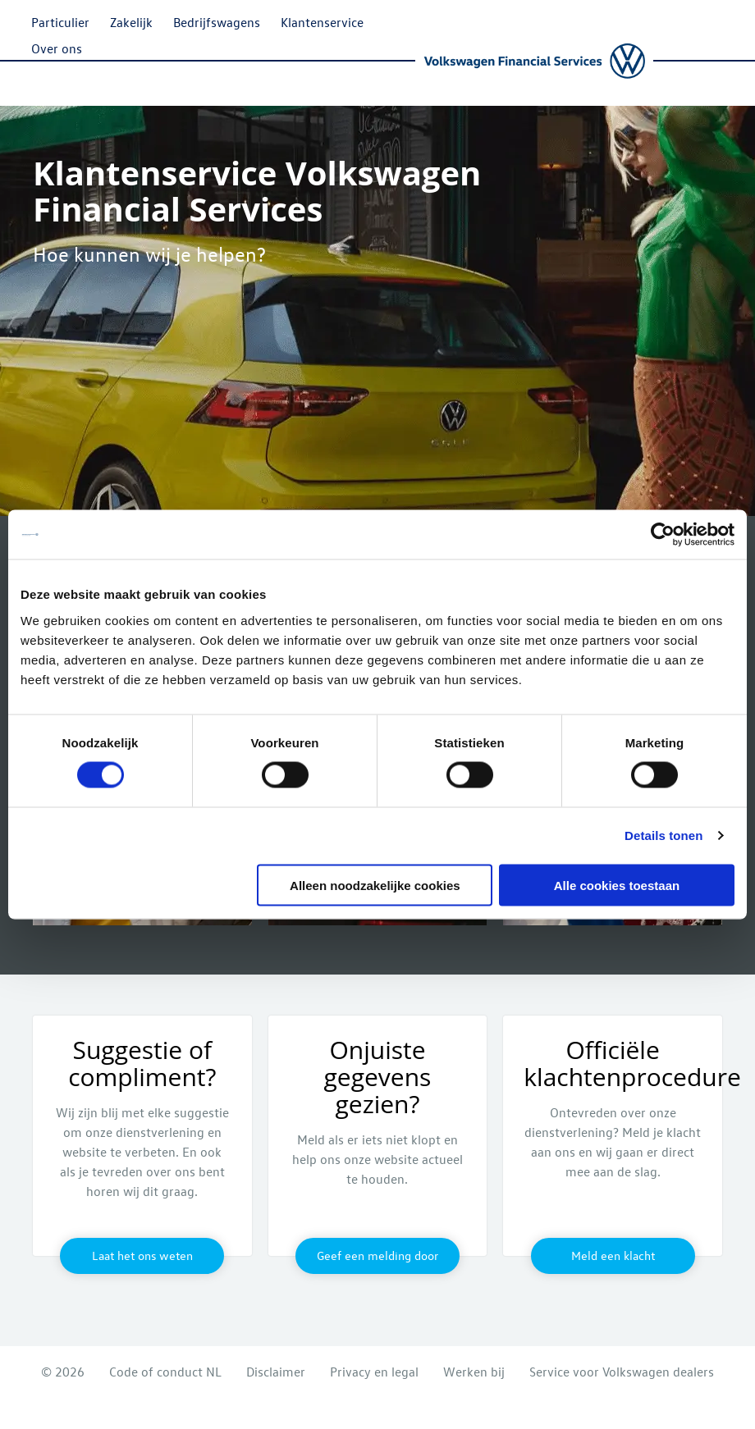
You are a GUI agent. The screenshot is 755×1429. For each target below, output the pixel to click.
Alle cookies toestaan (617, 885)
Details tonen (663, 835)
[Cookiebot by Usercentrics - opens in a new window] (662, 535)
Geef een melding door (377, 1255)
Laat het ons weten (142, 1255)
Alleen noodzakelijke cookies (375, 885)
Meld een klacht (613, 1255)
